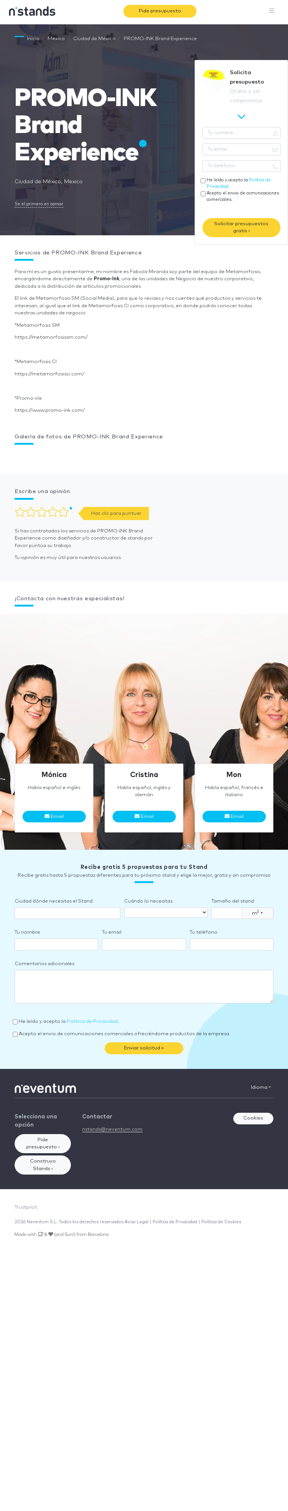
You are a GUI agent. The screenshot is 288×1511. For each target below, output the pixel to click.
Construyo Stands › (43, 1165)
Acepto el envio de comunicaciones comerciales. (243, 196)
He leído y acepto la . (239, 183)
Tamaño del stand (233, 901)
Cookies (253, 1118)
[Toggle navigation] (272, 11)
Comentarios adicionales (44, 963)
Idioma (261, 1087)
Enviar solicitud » (144, 1048)
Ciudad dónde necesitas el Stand (54, 901)
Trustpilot (26, 1207)
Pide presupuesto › (43, 1143)
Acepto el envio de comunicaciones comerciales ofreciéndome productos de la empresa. (124, 1033)
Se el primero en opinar (39, 204)
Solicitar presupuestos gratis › (241, 227)
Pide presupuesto (160, 11)
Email (54, 816)
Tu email (112, 932)
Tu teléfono (204, 932)
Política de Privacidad (92, 1021)
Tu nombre (27, 932)
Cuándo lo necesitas (148, 901)
